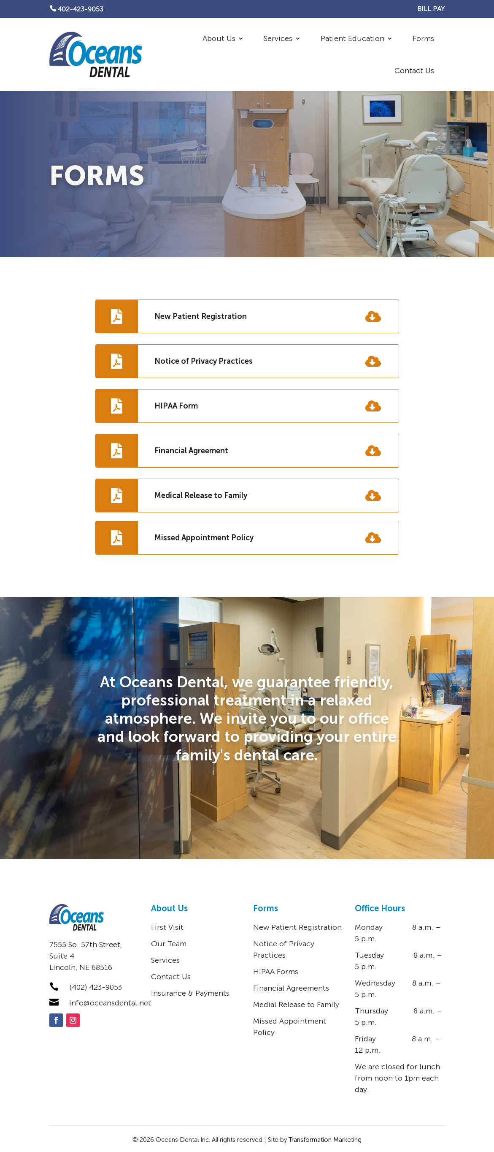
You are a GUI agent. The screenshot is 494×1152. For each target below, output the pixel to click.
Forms (423, 38)
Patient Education (352, 38)
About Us (218, 38)
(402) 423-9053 (95, 987)
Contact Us (414, 70)
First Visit (167, 927)
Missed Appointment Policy (204, 537)
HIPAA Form (176, 406)
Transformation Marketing (325, 1140)
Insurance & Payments (190, 993)
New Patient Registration (200, 316)
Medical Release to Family (200, 495)
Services (278, 38)
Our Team (168, 943)
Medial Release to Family (296, 1004)
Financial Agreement (191, 450)
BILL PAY (431, 9)
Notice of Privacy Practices (203, 361)
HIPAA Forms (275, 971)
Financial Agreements (291, 988)
